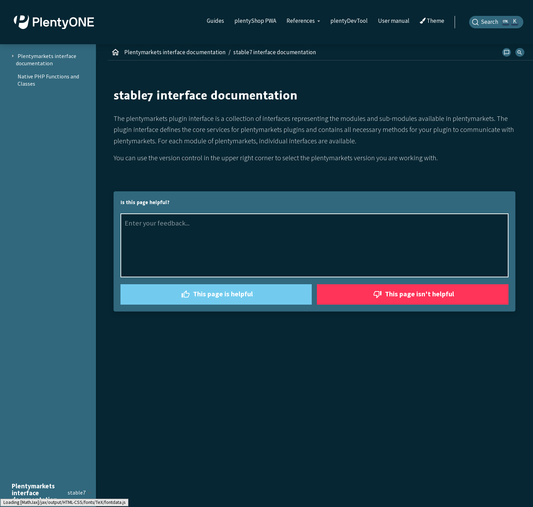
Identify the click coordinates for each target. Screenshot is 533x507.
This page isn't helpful (412, 294)
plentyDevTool (349, 21)
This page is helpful (216, 294)
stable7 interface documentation (274, 52)
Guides (215, 21)
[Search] (496, 22)
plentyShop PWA (255, 21)
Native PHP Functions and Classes (48, 80)
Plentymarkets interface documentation (174, 52)
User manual (393, 21)
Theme (432, 21)
